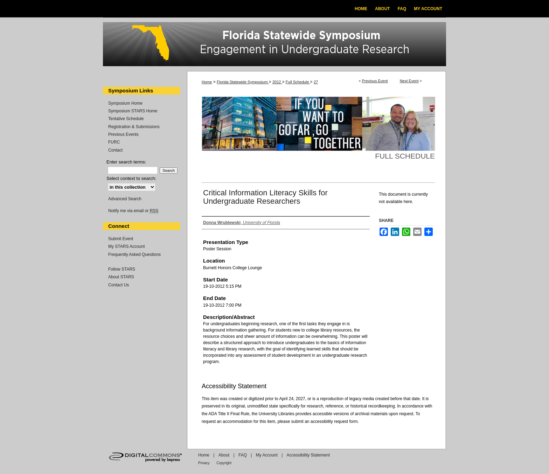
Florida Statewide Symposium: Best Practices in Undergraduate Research (274, 45)
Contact (115, 150)
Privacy (204, 463)
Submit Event (120, 238)
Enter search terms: (126, 162)
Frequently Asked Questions (134, 254)
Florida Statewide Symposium (243, 82)
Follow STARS (121, 269)
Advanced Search (124, 198)
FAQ (242, 455)
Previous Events (123, 134)
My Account (267, 455)
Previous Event (375, 81)
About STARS (121, 276)
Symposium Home (125, 103)
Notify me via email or (133, 210)
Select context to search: (131, 178)
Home (207, 82)
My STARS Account (126, 246)
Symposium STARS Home (132, 111)
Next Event (409, 81)
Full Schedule (298, 82)
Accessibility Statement (308, 455)
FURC (114, 142)
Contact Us (118, 285)
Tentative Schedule (126, 118)
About (223, 455)
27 (316, 82)
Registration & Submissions (134, 126)
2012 (277, 82)
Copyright (223, 463)
